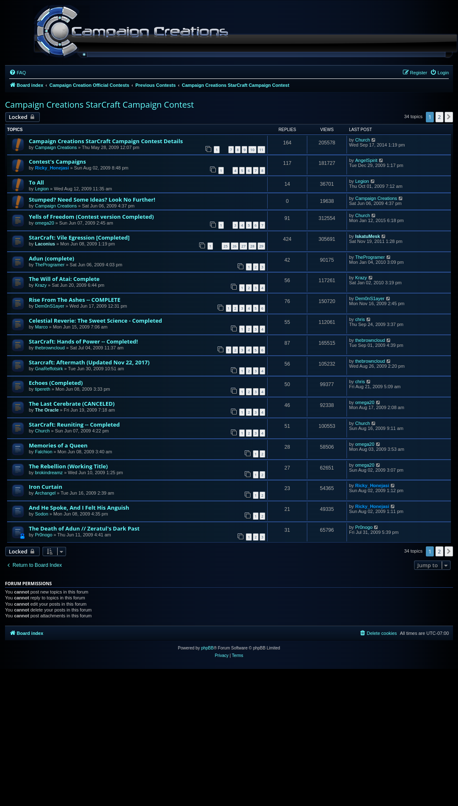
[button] (449, 117)
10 (252, 149)
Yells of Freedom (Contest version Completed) (91, 216)
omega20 (44, 222)
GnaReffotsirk (49, 368)
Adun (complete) (51, 258)
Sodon (41, 513)
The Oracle (47, 409)
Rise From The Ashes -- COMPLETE (74, 299)
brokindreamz (49, 472)
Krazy (41, 285)
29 (261, 246)
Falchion (44, 451)
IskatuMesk (367, 236)
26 (235, 246)
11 (261, 149)
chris (360, 319)
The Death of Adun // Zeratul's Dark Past (84, 528)
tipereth (43, 389)
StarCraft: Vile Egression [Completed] (79, 237)
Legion (42, 188)
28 (252, 246)
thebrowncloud (50, 347)
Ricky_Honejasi (52, 167)
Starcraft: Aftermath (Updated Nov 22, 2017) (89, 362)
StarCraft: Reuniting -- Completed (74, 424)
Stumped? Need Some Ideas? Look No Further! (92, 199)
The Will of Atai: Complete (64, 279)
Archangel (45, 492)
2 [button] (439, 117)
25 (225, 246)
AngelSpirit (366, 160)
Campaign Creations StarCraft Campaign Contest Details (106, 141)
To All (36, 182)
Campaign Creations (56, 147)
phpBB (207, 648)
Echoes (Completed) (56, 383)
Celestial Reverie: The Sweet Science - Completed (95, 320)
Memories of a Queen (58, 445)
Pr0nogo (44, 534)
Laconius (45, 243)
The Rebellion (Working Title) (68, 466)
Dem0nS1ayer (49, 305)
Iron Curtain (45, 486)
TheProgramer (50, 264)
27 (243, 246)
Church (362, 139)
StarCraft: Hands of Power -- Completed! (83, 341)
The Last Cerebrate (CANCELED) (71, 403)
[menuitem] (17, 73)
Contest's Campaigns (57, 161)
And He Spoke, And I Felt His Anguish (79, 507)
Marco (41, 326)
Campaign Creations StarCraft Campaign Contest (99, 104)
